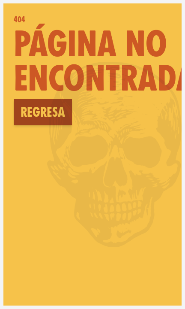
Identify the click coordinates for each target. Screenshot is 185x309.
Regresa (43, 112)
